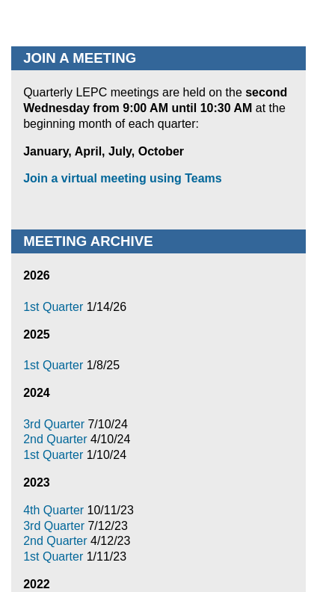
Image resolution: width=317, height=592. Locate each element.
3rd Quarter (55, 424)
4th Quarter (55, 510)
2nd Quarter (56, 439)
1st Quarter (54, 306)
